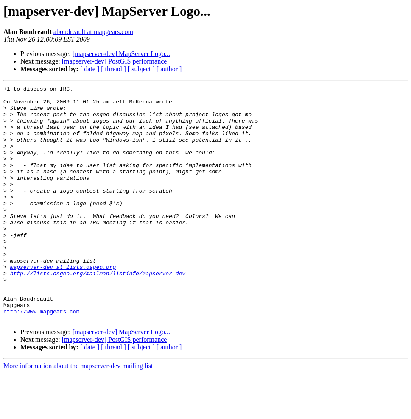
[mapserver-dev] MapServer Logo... (121, 53)
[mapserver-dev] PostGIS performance (114, 61)
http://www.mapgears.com (41, 357)
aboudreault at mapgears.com (93, 31)
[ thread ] (113, 69)
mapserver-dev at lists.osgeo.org (63, 303)
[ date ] (89, 69)
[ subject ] (141, 69)
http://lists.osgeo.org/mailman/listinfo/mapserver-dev (97, 311)
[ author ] (169, 69)
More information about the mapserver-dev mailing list (78, 411)
